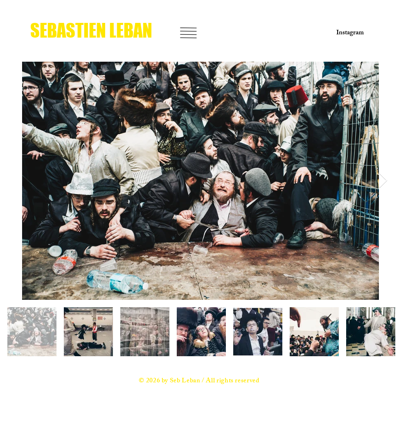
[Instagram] (347, 33)
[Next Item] (383, 181)
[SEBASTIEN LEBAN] (93, 30)
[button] (188, 32)
